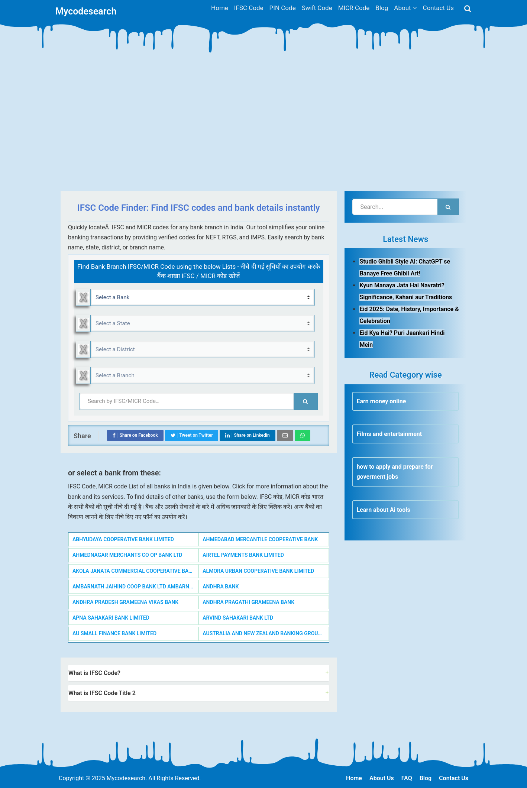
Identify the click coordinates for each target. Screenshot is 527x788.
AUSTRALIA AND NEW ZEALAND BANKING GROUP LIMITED (266, 633)
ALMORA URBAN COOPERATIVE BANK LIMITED (258, 571)
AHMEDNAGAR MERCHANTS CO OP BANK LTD (127, 555)
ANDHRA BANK (221, 587)
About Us (381, 778)
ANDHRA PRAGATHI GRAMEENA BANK (248, 602)
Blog (425, 778)
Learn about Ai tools (383, 509)
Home (354, 778)
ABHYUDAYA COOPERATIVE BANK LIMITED (123, 539)
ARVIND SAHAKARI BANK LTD (238, 618)
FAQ (406, 778)
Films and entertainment (389, 433)
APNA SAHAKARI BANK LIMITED (110, 618)
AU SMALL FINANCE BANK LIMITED (114, 633)
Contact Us (453, 778)
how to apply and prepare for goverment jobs (394, 471)
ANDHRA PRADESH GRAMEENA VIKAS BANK (125, 602)
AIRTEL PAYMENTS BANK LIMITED (243, 555)
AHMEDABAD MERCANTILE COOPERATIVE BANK (260, 539)
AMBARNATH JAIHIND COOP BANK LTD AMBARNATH (135, 587)
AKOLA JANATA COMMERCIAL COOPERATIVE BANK (133, 571)
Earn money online (381, 401)
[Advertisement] (263, 128)
